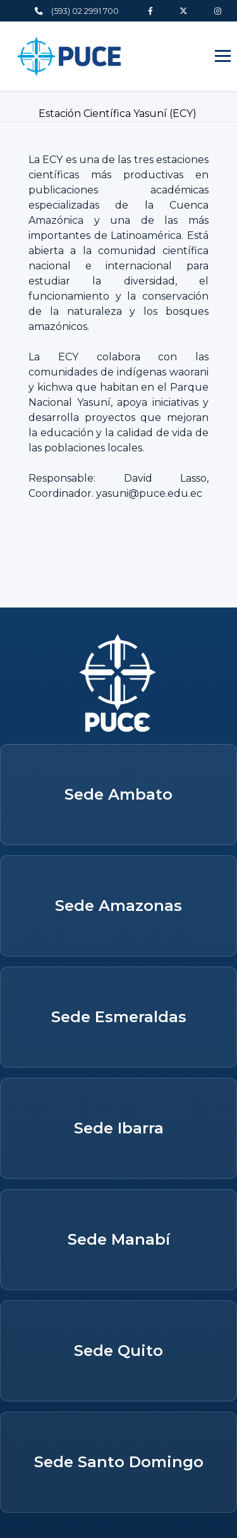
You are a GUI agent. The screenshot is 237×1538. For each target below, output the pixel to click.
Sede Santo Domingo (119, 1462)
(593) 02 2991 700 (77, 11)
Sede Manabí (119, 1239)
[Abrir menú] (223, 55)
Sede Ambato (118, 794)
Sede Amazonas (118, 905)
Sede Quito (118, 1350)
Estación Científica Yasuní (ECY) (119, 113)
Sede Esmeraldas (118, 1017)
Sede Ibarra (119, 1128)
